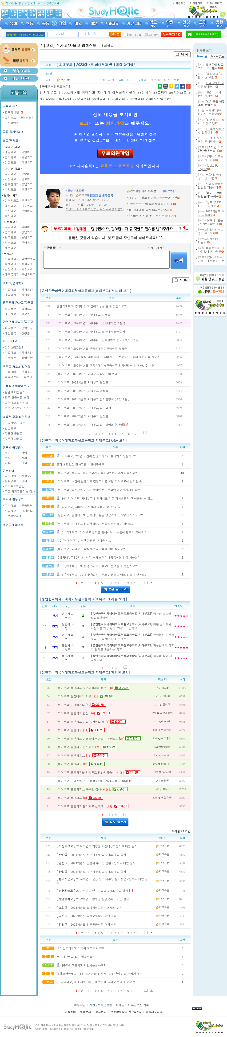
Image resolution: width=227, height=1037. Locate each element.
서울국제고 (11, 259)
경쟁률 (25, 295)
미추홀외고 (11, 200)
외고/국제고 (12, 140)
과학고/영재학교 (14, 283)
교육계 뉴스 (12, 106)
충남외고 (26, 237)
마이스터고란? (13, 347)
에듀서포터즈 (214, 3)
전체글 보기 (204, 50)
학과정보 (26, 511)
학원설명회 (11, 123)
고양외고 (26, 174)
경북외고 (9, 232)
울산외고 (9, 216)
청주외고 (9, 237)
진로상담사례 (12, 516)
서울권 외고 (12, 147)
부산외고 (9, 211)
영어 (23, 452)
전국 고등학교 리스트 (17, 408)
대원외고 (9, 152)
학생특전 (9, 358)
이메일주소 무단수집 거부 (132, 1005)
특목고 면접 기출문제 (17, 377)
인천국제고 (11, 269)
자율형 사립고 (13, 438)
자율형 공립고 (13, 433)
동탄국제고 (11, 264)
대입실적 (9, 295)
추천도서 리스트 (13, 525)
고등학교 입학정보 (15, 402)
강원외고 (9, 227)
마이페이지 (196, 3)
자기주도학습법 (13, 486)
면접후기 (26, 372)
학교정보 (9, 289)
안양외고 (26, 189)
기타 (23, 463)
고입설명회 (26, 117)
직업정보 (9, 511)
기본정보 (9, 505)
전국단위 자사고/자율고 (18, 302)
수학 (6, 458)
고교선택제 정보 (14, 423)
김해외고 (26, 227)
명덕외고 (9, 157)
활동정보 (26, 505)
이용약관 (79, 1005)
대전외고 (9, 205)
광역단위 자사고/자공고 (18, 322)
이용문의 (70, 1012)
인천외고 (26, 200)
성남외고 (26, 184)
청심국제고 (28, 264)
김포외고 (26, 179)
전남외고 (26, 242)
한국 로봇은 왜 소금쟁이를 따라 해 (151, 204)
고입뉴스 (9, 117)
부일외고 (26, 211)
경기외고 (9, 174)
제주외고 (9, 248)
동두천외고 (11, 184)
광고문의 (100, 1012)
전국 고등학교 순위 (16, 397)
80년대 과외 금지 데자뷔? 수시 (149, 210)
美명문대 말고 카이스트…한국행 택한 (153, 198)
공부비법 (8, 471)
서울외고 (26, 157)
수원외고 (9, 189)
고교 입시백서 (12, 131)
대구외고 (26, 205)
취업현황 (26, 358)
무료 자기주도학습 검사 (19, 491)
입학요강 (26, 289)
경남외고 (26, 232)
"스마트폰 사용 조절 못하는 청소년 (151, 216)
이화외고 (9, 162)
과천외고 (9, 179)
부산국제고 (28, 274)
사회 (23, 458)
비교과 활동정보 (14, 499)
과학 (6, 463)
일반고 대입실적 (14, 392)
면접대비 (9, 372)
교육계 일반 (11, 112)
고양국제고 (28, 259)
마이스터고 (10, 341)
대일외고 (26, 152)
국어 (6, 452)
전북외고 (9, 242)
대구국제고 (11, 274)
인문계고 (9, 428)
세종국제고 (28, 269)
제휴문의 (85, 1012)
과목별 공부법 (12, 447)
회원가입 (180, 3)
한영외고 (26, 162)
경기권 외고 (12, 169)
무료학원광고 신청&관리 (126, 1012)
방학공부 (9, 481)
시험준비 (26, 476)
